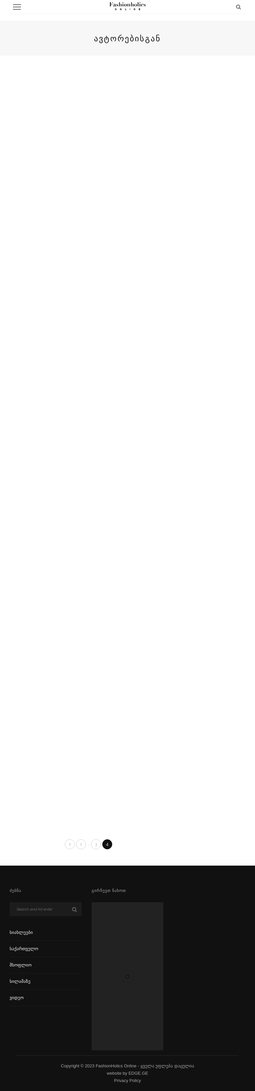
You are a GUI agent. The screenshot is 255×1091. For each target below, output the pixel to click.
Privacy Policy (127, 1080)
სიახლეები (21, 932)
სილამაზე (20, 981)
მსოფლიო (21, 964)
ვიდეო (17, 997)
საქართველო (24, 948)
